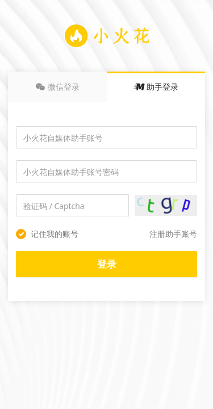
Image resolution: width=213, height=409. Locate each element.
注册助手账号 (173, 233)
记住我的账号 (47, 233)
